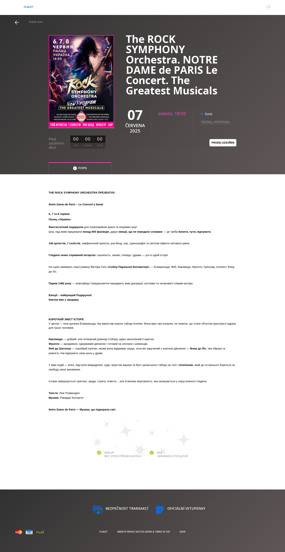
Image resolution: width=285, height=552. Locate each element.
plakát (28, 7)
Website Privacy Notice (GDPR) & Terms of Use (143, 531)
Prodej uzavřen (223, 142)
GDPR (183, 531)
